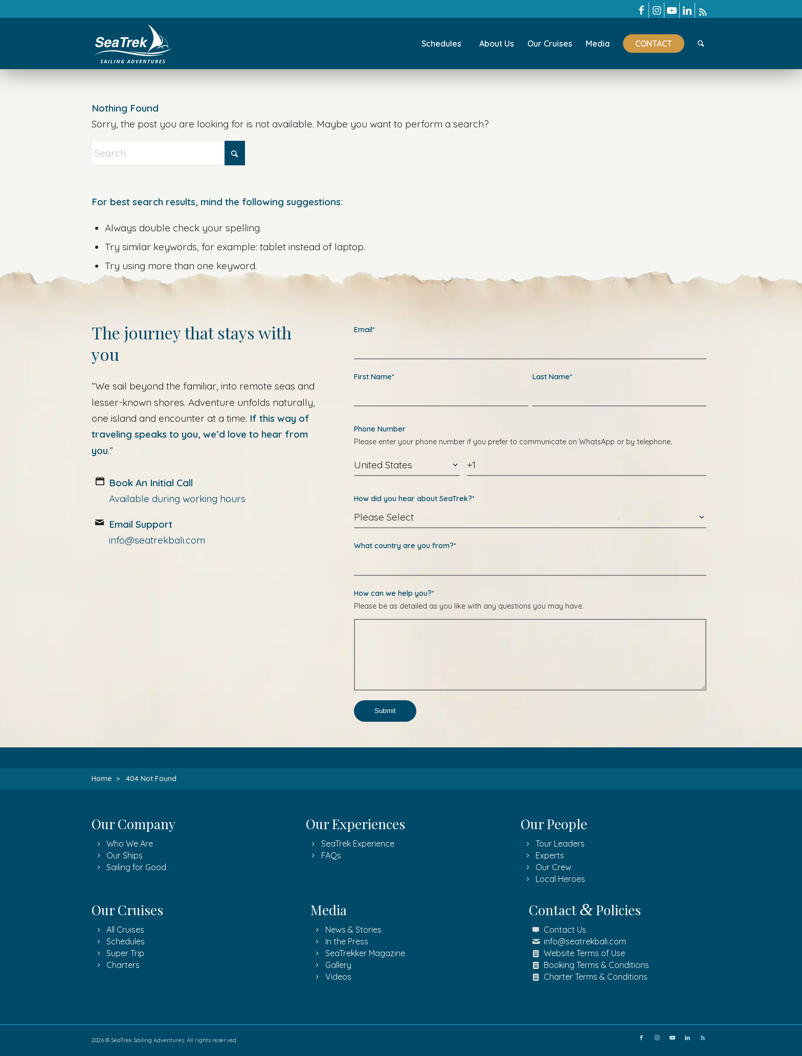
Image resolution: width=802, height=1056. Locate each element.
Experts (550, 855)
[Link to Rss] (702, 10)
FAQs (331, 855)
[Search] (701, 43)
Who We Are (129, 843)
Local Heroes (560, 879)
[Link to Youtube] (671, 10)
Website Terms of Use (584, 953)
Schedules (125, 941)
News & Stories (353, 929)
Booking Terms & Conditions (596, 965)
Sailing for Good (136, 867)
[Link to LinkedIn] (687, 10)
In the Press (346, 941)
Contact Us (565, 929)
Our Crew (553, 867)
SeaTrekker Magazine (365, 953)
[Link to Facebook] (641, 10)
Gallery (338, 965)
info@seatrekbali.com (585, 941)
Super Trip (125, 953)
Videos (338, 977)
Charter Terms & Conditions (596, 977)
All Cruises (125, 929)
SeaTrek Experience (357, 843)
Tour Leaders (560, 843)
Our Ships (124, 855)
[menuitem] (441, 43)
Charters (123, 965)
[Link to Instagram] (656, 10)
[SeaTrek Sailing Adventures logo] (133, 43)
